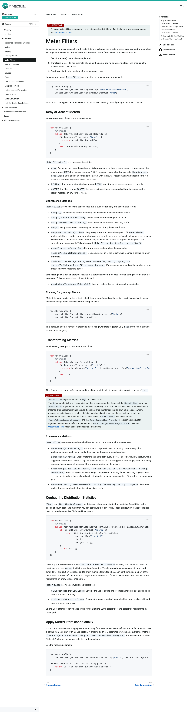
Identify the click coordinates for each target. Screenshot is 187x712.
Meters (7, 47)
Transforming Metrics (168, 30)
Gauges (8, 73)
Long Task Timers (12, 86)
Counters (8, 69)
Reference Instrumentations (15, 112)
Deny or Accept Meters (168, 21)
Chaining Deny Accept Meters (172, 27)
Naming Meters (11, 56)
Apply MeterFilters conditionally (171, 39)
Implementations (10, 107)
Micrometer (51, 14)
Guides (6, 116)
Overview (7, 30)
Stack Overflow (167, 54)
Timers (7, 77)
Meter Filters (10, 60)
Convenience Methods (170, 24)
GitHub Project (167, 49)
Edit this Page (166, 44)
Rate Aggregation (12, 64)
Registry (8, 51)
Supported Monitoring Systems (17, 43)
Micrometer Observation (13, 120)
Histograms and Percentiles (16, 90)
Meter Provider (10, 95)
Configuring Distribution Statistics (172, 36)
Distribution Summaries (14, 82)
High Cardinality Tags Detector (17, 103)
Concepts (7, 38)
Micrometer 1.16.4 (63, 32)
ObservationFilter (56, 427)
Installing (7, 34)
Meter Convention (12, 99)
